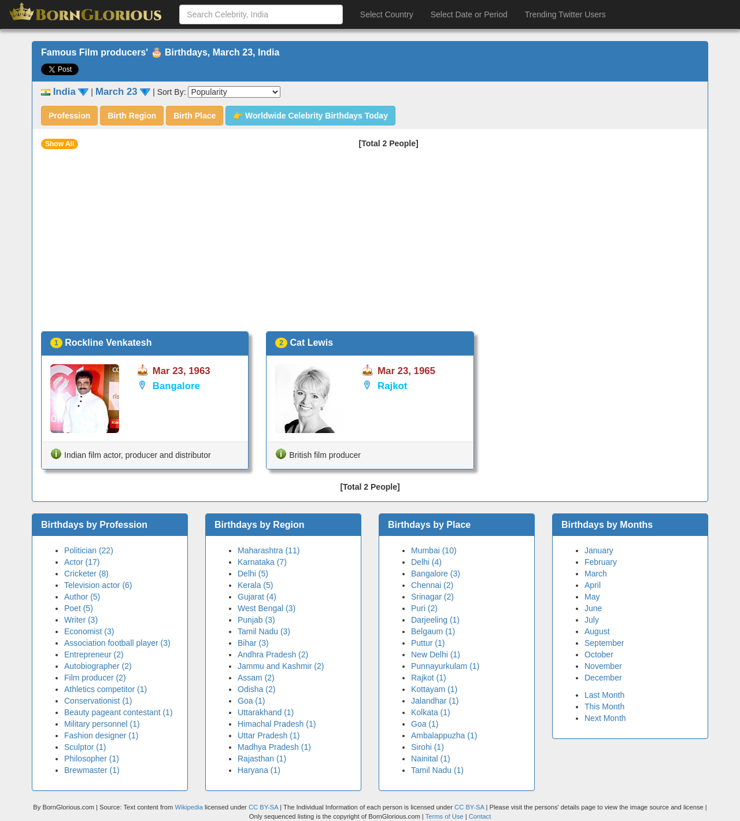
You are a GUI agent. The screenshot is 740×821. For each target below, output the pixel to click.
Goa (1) (251, 700)
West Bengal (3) (266, 608)
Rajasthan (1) (262, 758)
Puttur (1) (428, 643)
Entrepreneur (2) (94, 654)
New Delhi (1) (435, 654)
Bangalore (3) (435, 573)
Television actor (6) (98, 585)
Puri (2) (424, 608)
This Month (604, 706)
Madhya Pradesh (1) (274, 747)
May (592, 596)
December (603, 677)
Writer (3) (81, 619)
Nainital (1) (430, 758)
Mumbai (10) (434, 550)
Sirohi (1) (427, 747)
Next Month (605, 718)
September (604, 643)
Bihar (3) (253, 643)
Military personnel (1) (102, 723)
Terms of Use (445, 816)
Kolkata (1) (430, 712)
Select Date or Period (469, 14)
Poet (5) (78, 608)
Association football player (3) (117, 643)
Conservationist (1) (98, 700)
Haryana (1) (259, 770)
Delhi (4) (426, 562)
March (595, 573)
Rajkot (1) (428, 677)
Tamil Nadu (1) (437, 770)
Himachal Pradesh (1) (277, 723)
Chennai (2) (432, 585)
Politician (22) (88, 550)
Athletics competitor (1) (105, 689)
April (592, 585)
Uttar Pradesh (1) (268, 735)
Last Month (604, 695)
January (598, 550)
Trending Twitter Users (565, 14)
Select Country (386, 14)
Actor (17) (81, 562)
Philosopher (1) (91, 758)
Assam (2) (256, 677)
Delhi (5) (253, 573)
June (593, 608)
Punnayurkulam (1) (445, 666)
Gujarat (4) (257, 596)
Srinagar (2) (432, 596)
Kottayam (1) (434, 689)
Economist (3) (89, 631)
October (598, 654)
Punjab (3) (256, 619)
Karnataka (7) (262, 562)
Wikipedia (189, 807)
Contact (480, 816)
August (597, 631)
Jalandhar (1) (435, 700)
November (603, 666)
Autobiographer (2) (98, 666)
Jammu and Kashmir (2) (281, 666)
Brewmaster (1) (92, 770)
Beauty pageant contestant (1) (118, 712)
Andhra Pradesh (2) (273, 654)
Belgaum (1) (433, 631)
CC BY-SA (263, 807)
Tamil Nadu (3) (264, 631)
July (591, 619)
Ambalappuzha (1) (444, 735)
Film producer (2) (95, 677)
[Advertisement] (370, 245)
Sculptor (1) (85, 747)
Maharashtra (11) (268, 550)
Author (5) (82, 596)
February (600, 562)
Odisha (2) (256, 689)
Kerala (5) (255, 585)
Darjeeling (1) (435, 619)
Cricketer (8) (86, 573)
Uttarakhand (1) (266, 712)
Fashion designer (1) (101, 735)
